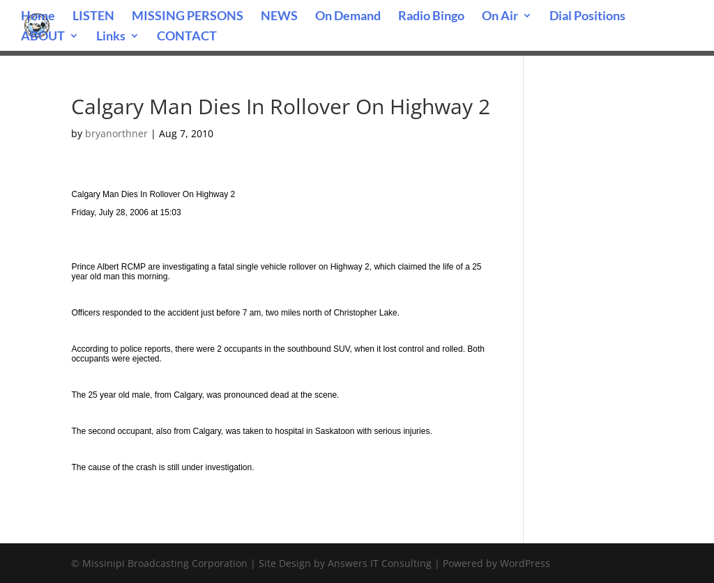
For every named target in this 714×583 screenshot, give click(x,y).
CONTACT (187, 37)
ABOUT (43, 37)
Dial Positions (587, 16)
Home (38, 16)
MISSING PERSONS (187, 16)
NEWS (279, 16)
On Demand (348, 16)
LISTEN (93, 16)
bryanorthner (116, 133)
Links (111, 37)
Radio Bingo (431, 16)
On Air (500, 16)
